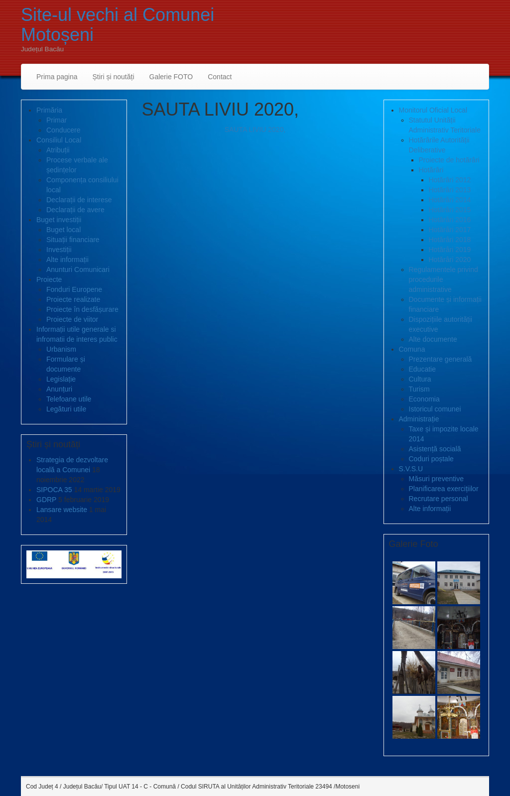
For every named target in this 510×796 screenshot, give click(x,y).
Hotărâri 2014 (450, 200)
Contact (220, 77)
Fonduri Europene (74, 289)
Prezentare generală (440, 359)
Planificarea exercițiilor (444, 489)
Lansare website (61, 510)
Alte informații (67, 260)
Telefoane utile (68, 399)
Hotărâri (431, 170)
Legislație (61, 379)
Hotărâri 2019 (450, 250)
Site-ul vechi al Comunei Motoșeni (117, 24)
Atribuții (58, 150)
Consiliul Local (58, 140)
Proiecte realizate (73, 299)
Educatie (422, 369)
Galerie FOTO (171, 77)
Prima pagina (57, 77)
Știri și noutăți (113, 77)
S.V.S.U (411, 469)
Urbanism (61, 349)
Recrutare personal (438, 499)
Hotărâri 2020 (450, 260)
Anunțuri (59, 389)
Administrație (419, 419)
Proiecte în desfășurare (82, 309)
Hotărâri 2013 (450, 190)
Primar (56, 120)
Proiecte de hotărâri (449, 160)
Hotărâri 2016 (450, 220)
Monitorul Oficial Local (433, 110)
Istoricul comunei (435, 409)
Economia (424, 399)
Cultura (420, 379)
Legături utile (66, 409)
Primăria (49, 110)
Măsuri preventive (436, 479)
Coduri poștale (431, 459)
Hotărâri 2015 (450, 210)
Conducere (63, 130)
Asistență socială (435, 449)
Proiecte (49, 279)
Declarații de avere (75, 210)
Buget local (63, 230)
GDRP (46, 500)
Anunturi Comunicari (78, 269)
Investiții (59, 250)
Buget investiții (58, 220)
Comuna (412, 349)
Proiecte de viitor (72, 319)
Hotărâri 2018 (450, 240)
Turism (419, 389)
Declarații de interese (79, 200)
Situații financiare (73, 240)
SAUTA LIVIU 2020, (255, 129)
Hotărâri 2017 (450, 230)
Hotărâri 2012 (450, 180)
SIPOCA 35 (54, 490)
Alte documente (433, 339)
